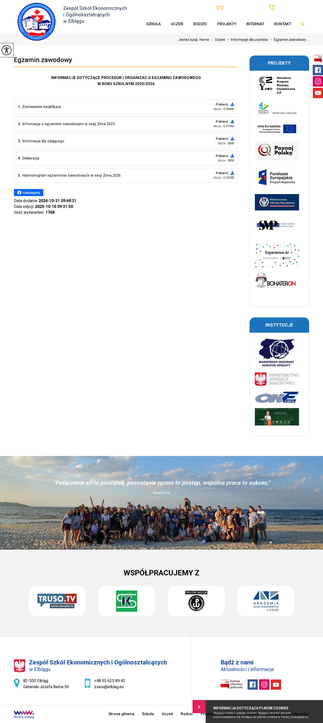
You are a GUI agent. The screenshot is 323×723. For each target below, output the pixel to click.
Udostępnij (28, 193)
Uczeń (177, 24)
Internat (255, 24)
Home (204, 39)
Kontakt (282, 24)
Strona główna (136, 24)
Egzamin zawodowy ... (288, 39)
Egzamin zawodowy (43, 60)
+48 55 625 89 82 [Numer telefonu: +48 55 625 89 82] (109, 680)
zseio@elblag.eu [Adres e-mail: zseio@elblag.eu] (109, 686)
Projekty (226, 24)
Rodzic (200, 24)
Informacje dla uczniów (246, 39)
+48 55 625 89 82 (289, 7)
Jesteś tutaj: (189, 39)
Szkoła (153, 24)
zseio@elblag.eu (237, 7)
